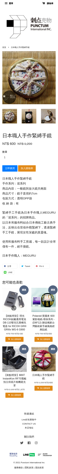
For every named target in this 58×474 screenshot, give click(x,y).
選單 (9, 3)
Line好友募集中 (29, 419)
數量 (4, 152)
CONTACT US (29, 424)
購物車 (47, 3)
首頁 (4, 47)
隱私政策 (29, 467)
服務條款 (18, 467)
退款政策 (39, 467)
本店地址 (29, 428)
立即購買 (10, 168)
